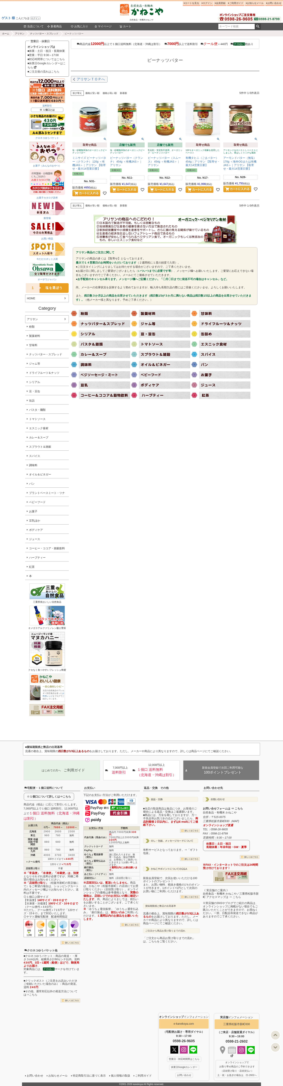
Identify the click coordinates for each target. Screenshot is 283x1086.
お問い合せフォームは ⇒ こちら (223, 808)
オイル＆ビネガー (40, 474)
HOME (31, 298)
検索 (258, 26)
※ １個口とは (47, 109)
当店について (34, 26)
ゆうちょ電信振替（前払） (93, 855)
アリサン (19, 33)
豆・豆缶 (34, 391)
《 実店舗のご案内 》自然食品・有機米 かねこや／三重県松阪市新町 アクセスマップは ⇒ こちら (231, 894)
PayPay (88, 850)
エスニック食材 (38, 428)
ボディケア (36, 529)
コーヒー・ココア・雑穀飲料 (47, 548)
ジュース (34, 539)
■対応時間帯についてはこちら (46, 59)
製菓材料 (34, 335)
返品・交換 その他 (156, 787)
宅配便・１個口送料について (43, 787)
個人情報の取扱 (120, 1075)
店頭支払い (90, 878)
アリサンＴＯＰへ (91, 79)
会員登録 (220, 3)
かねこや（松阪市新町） (104, 886)
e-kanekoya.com (184, 1023)
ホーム (5, 33)
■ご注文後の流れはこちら (43, 71)
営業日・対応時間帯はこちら (184, 1059)
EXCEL (60, 711)
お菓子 (33, 511)
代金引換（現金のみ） (96, 837)
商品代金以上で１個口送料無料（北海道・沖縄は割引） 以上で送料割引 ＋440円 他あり (165, 44)
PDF (48, 711)
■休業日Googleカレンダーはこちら (47, 65)
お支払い (89, 787)
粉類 (32, 326)
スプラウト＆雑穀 (40, 446)
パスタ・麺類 (37, 409)
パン (32, 483)
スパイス (34, 456)
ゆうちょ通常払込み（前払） (94, 862)
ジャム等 (34, 363)
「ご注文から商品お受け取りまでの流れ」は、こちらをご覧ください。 (169, 939)
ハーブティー (37, 557)
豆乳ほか (34, 520)
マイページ (103, 26)
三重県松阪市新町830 (236, 1024)
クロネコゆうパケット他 (40, 950)
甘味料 (33, 345)
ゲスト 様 (8, 18)
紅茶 (32, 566)
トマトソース (37, 419)
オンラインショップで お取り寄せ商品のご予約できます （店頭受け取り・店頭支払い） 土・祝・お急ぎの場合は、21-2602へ (237, 1069)
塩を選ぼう (44, 288)
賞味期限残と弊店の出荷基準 (160, 906)
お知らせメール (255, 3)
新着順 (123, 93)
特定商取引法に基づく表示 (89, 1075)
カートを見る (192, 3)
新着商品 (54, 26)
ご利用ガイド (236, 3)
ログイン (35, 18)
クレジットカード (93, 846)
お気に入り (79, 26)
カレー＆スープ (38, 437)
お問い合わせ (274, 3)
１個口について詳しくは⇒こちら (50, 796)
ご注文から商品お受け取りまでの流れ (165, 930)
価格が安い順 (92, 93)
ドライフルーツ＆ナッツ (44, 372)
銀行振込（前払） (89, 868)
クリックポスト (34, 980)
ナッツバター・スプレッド (44, 33)
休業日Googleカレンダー (184, 1067)
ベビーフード (37, 502)
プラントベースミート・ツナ (47, 492)
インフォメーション (184, 1016)
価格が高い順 (110, 93)
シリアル (34, 382)
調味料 (33, 465)
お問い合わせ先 (213, 787)
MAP (235, 821)
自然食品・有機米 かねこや (220, 812)
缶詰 (32, 400)
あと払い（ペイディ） (96, 874)
